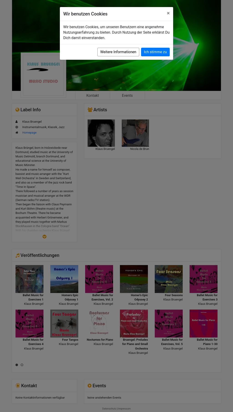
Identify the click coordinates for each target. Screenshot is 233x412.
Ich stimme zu (155, 52)
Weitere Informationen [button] (118, 52)
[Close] (168, 13)
